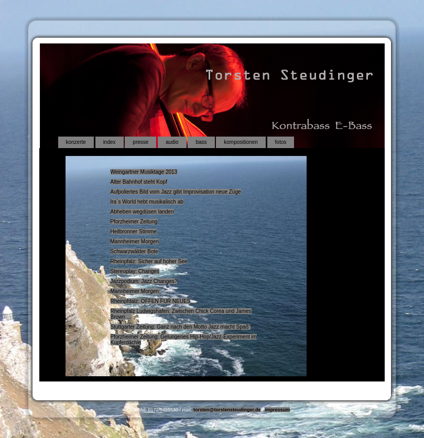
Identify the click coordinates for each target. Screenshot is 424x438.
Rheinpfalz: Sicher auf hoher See (149, 261)
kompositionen (240, 142)
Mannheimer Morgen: (135, 291)
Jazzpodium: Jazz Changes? (144, 281)
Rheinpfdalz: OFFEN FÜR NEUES (151, 301)
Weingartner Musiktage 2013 (144, 172)
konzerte (76, 142)
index (109, 142)
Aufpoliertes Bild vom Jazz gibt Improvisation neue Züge (176, 192)
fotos (281, 142)
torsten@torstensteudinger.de (226, 409)
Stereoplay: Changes (135, 271)
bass (200, 142)
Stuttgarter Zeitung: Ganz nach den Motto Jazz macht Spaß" (181, 327)
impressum (277, 409)
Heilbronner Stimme (134, 231)
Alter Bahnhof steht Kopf (139, 182)
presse (140, 142)
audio (172, 142)
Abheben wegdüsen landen (142, 212)
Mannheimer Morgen (135, 241)
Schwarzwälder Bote (134, 251)
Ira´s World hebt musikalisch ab (147, 202)
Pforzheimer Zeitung (134, 221)
